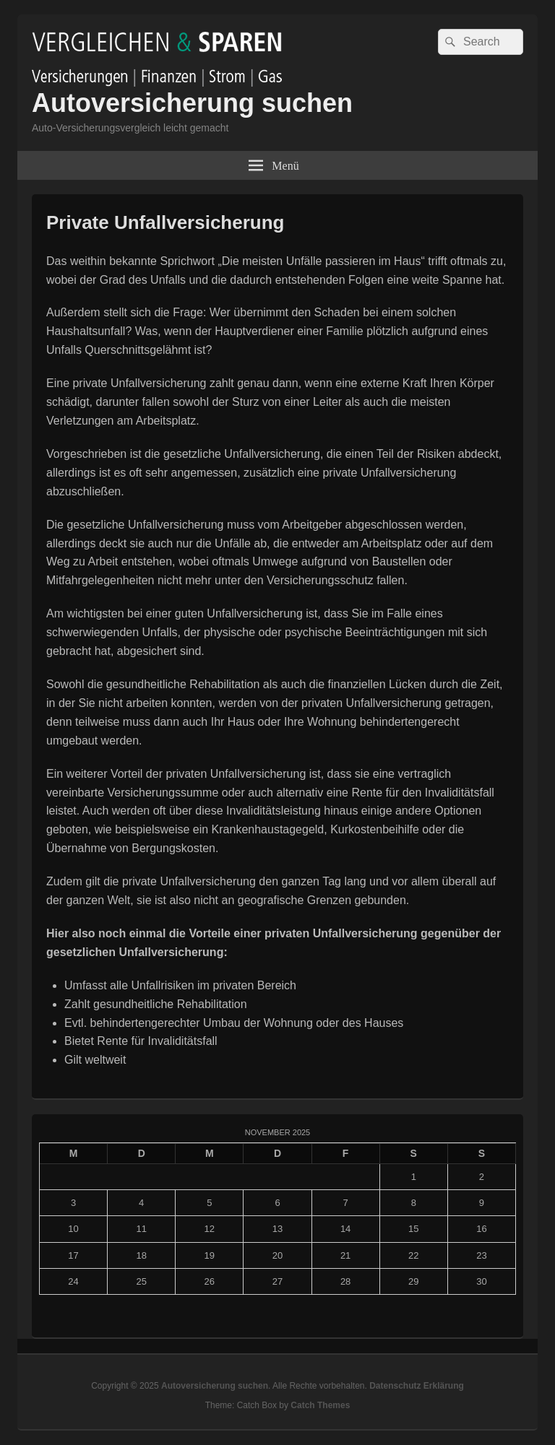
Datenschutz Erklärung (416, 1386)
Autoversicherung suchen (192, 103)
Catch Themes (320, 1405)
